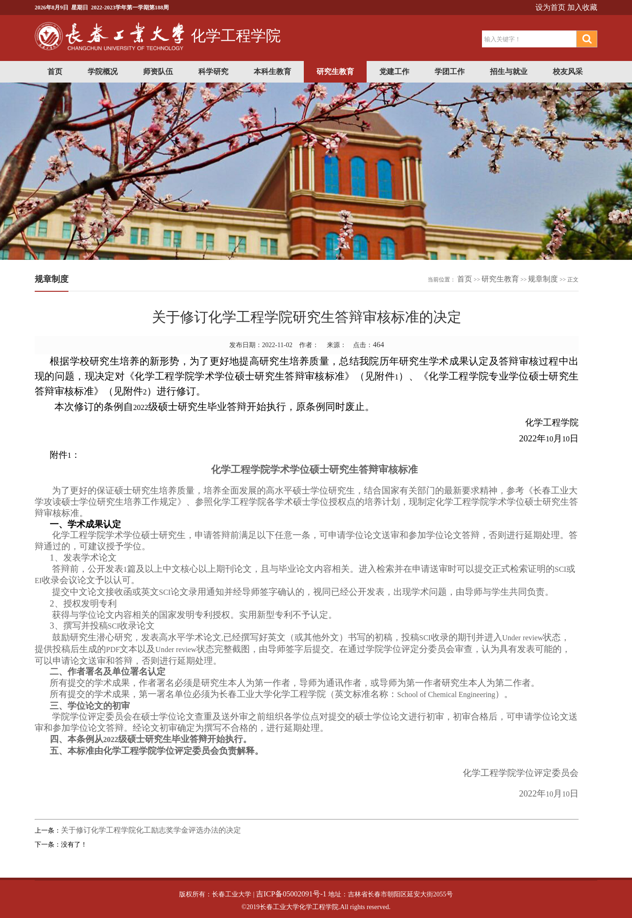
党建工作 (394, 72)
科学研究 (213, 72)
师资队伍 (158, 72)
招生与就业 (508, 72)
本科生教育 (272, 72)
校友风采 (568, 72)
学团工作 (450, 72)
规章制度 (543, 279)
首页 (54, 72)
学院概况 (103, 72)
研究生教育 (335, 72)
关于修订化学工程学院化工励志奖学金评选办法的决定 (151, 830)
